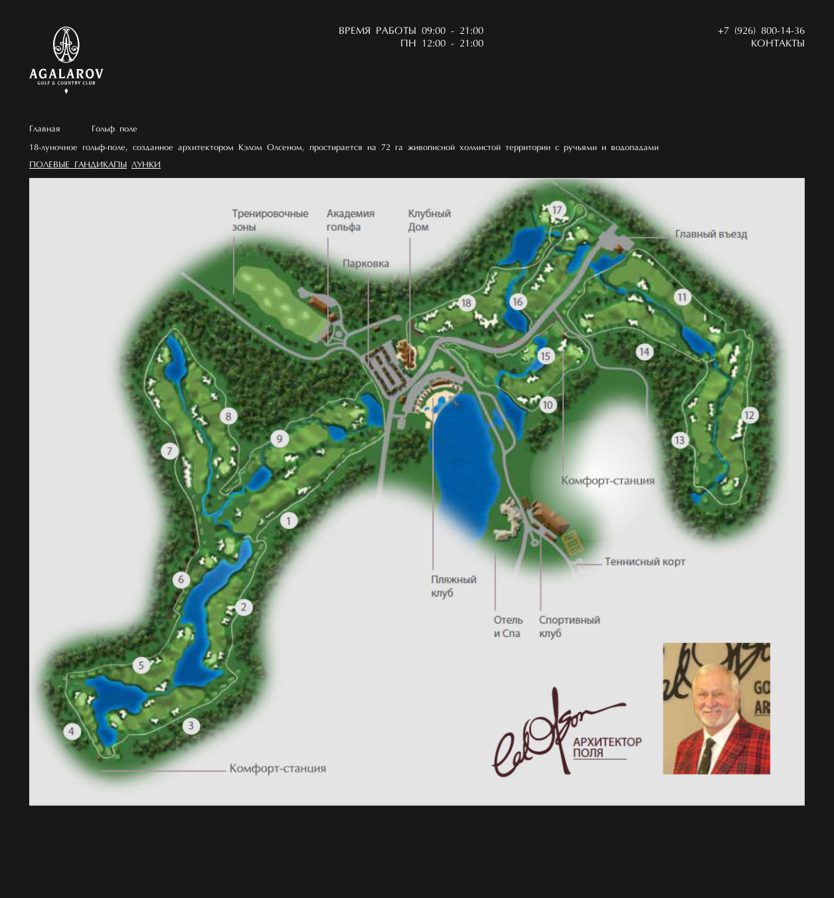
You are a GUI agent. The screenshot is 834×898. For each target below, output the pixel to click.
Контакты (778, 44)
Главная (44, 129)
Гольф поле (114, 129)
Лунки (146, 165)
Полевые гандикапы (78, 165)
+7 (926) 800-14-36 (761, 32)
